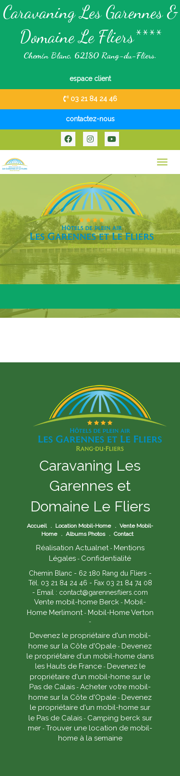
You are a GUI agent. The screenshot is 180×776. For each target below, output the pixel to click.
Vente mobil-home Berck (76, 602)
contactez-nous (90, 119)
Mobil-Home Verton (121, 612)
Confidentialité (106, 558)
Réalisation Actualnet (72, 548)
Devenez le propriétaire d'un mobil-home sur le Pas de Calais (89, 676)
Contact (123, 534)
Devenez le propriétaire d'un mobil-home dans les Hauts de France (90, 656)
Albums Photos (85, 534)
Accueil (37, 525)
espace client (90, 78)
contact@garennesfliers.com (103, 592)
